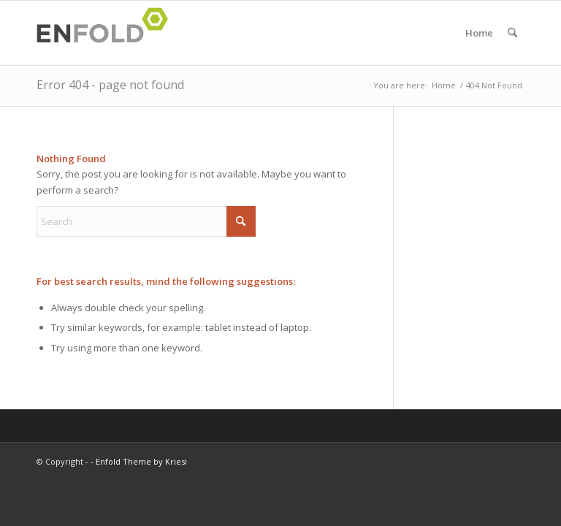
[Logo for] (107, 33)
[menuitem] (512, 33)
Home (479, 32)
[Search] (512, 33)
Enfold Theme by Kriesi (141, 461)
